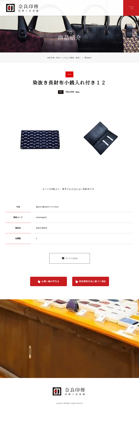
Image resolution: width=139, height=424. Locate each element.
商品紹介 (86, 58)
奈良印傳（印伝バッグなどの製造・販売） (64, 58)
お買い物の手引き (50, 281)
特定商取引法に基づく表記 (92, 281)
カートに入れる (72, 258)
